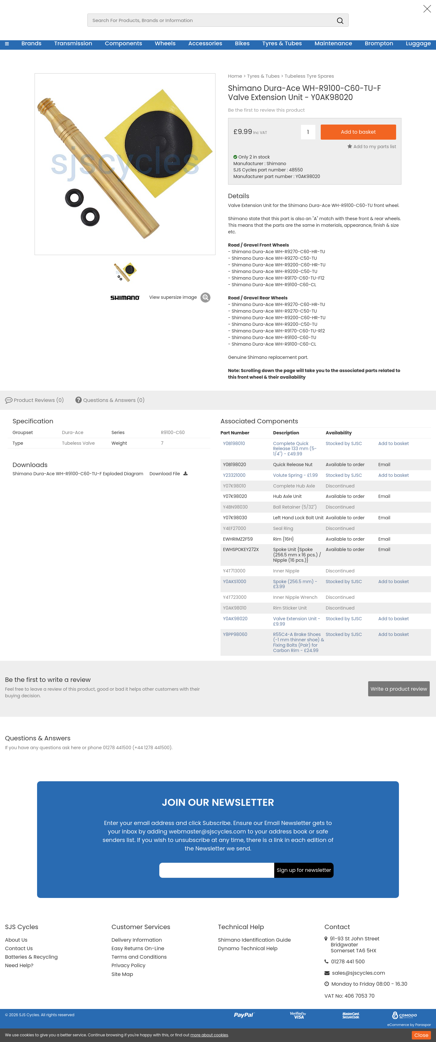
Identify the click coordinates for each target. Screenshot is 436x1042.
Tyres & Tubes (282, 43)
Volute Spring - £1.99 (295, 475)
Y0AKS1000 (234, 581)
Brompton (379, 43)
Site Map (122, 974)
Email (384, 464)
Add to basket (394, 443)
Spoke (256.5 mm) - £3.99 (295, 584)
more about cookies (209, 1035)
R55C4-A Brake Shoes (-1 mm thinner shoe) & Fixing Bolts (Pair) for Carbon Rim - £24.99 (298, 642)
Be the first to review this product (266, 110)
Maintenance (333, 43)
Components (123, 43)
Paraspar (423, 1024)
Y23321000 (234, 475)
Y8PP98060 (235, 634)
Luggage (418, 43)
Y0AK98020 (235, 619)
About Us (16, 940)
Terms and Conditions (139, 957)
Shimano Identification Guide (254, 940)
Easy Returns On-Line (138, 948)
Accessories (205, 43)
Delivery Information (137, 940)
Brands (31, 43)
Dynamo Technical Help (248, 948)
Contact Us (19, 948)
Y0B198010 (234, 443)
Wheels (165, 43)
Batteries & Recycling (31, 957)
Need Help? (19, 965)
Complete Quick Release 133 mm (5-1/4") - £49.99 (295, 448)
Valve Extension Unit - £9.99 (296, 621)
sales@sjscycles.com (358, 973)
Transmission (73, 43)
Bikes (242, 43)
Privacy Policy (128, 965)
